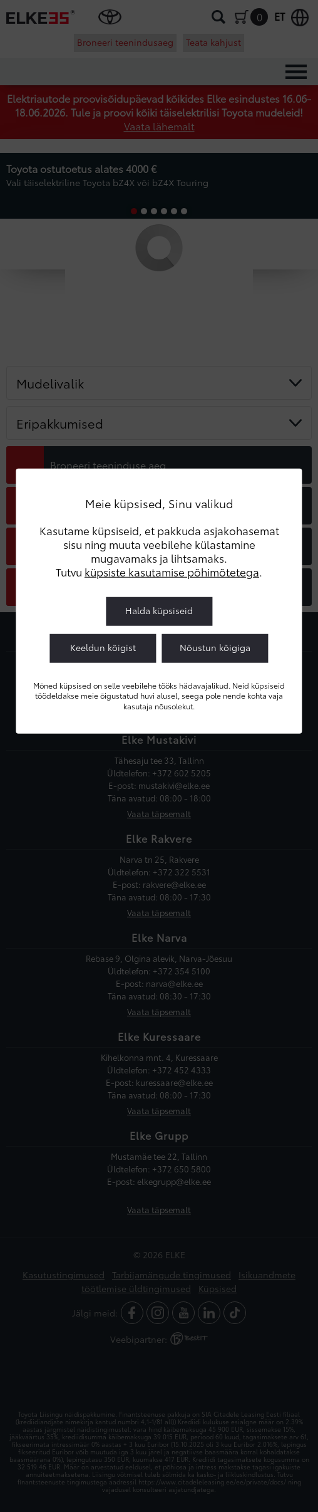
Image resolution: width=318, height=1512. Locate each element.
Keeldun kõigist (103, 647)
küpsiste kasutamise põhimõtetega (172, 571)
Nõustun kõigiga (215, 647)
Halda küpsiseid (159, 610)
